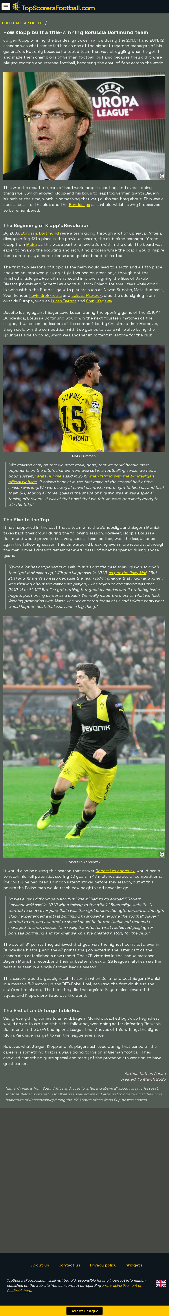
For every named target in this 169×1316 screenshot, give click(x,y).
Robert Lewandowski (115, 870)
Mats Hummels (50, 476)
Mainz (31, 244)
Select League (84, 1310)
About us (40, 1265)
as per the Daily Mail (127, 572)
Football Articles (22, 23)
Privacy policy (103, 1265)
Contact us (69, 1265)
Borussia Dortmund (40, 233)
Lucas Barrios (64, 300)
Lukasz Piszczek (87, 295)
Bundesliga (79, 204)
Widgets (134, 1265)
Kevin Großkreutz (45, 295)
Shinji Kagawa (99, 300)
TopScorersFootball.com (58, 8)
